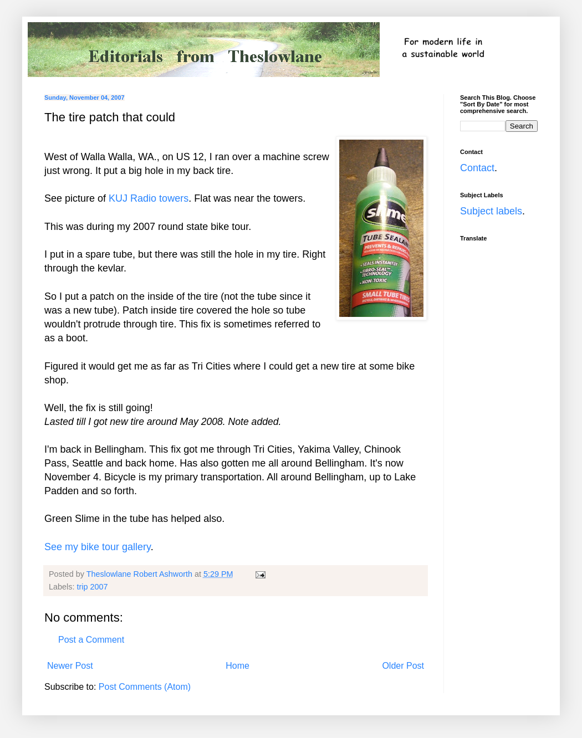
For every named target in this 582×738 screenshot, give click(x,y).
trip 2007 (92, 586)
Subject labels (491, 211)
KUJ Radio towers (148, 198)
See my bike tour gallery (97, 546)
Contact (477, 167)
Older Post (403, 665)
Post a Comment (91, 639)
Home (237, 665)
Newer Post (70, 665)
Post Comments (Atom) (145, 686)
